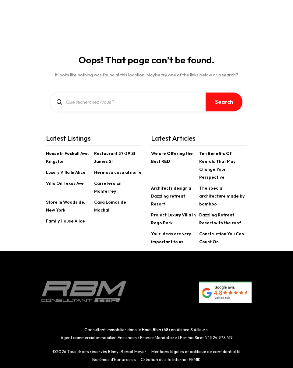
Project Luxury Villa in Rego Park (173, 219)
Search (224, 101)
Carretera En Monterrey (108, 187)
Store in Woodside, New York (65, 206)
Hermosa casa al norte (118, 172)
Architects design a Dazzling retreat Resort (171, 196)
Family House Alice (65, 221)
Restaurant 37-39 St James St (115, 157)
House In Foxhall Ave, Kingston (67, 157)
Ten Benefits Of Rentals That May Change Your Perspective (217, 165)
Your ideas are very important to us (171, 237)
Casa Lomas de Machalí (110, 206)
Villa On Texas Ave (65, 183)
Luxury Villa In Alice (66, 172)
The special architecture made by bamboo (222, 196)
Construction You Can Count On (221, 237)
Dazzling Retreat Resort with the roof (220, 219)
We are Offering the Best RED (172, 157)
